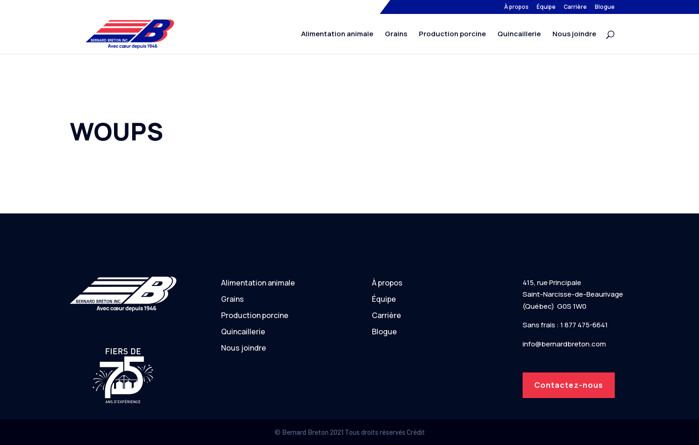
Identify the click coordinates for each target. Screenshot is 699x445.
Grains (396, 35)
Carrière (575, 7)
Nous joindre (574, 35)
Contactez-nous (568, 385)
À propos (516, 7)
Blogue (605, 7)
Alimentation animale (337, 35)
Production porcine (452, 35)
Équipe (546, 7)
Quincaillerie (519, 35)
